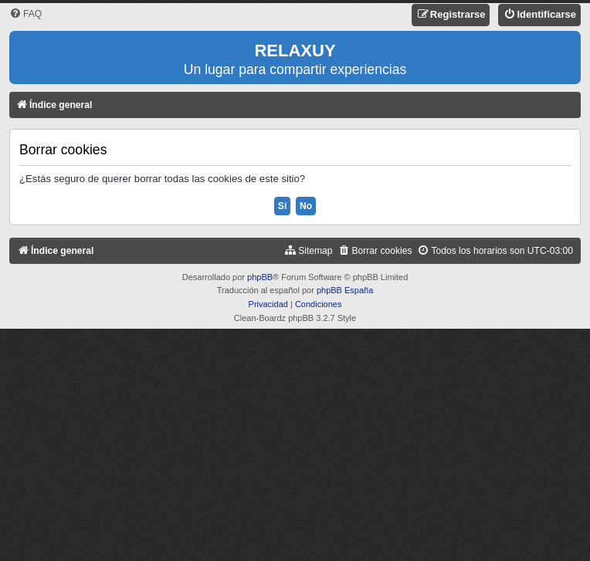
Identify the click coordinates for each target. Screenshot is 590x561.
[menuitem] (25, 14)
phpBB (260, 277)
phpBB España (345, 290)
